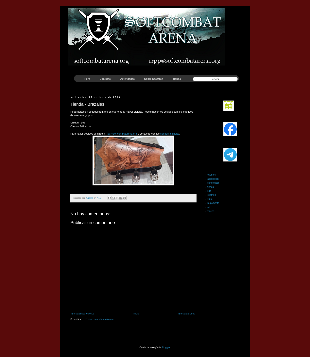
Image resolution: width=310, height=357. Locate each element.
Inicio (136, 313)
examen (211, 195)
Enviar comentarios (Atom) (99, 319)
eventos (211, 174)
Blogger (166, 347)
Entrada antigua (186, 313)
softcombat (213, 182)
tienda (210, 187)
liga (209, 191)
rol (208, 207)
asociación (213, 179)
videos (210, 211)
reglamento (213, 203)
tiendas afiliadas (169, 133)
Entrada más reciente (82, 313)
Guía (210, 199)
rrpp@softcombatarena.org (121, 133)
